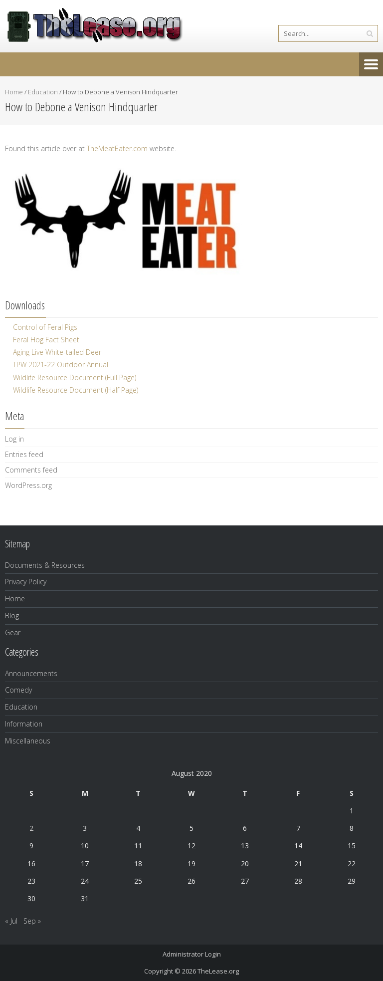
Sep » (32, 921)
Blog (12, 615)
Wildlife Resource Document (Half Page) (75, 390)
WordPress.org (28, 485)
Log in (14, 439)
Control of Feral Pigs (45, 327)
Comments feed (31, 470)
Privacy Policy (25, 581)
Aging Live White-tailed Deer (57, 352)
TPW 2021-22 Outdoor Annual (60, 364)
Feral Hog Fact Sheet (46, 339)
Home (14, 91)
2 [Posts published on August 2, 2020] (31, 828)
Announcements (31, 673)
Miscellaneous (27, 740)
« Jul (11, 921)
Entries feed (24, 454)
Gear (12, 632)
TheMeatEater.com (117, 148)
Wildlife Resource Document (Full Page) (74, 377)
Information (23, 724)
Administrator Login (192, 954)
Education (43, 91)
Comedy (18, 690)
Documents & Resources (45, 565)
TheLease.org (218, 971)
